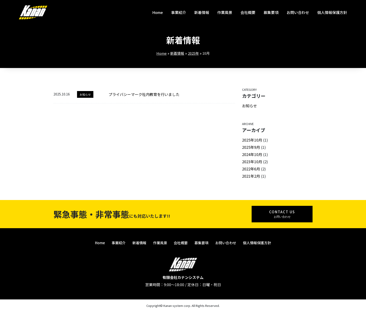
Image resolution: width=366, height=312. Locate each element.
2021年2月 (251, 176)
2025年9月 (251, 147)
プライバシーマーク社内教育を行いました (144, 94)
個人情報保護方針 (332, 12)
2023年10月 (252, 161)
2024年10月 (252, 154)
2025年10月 (252, 140)
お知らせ (85, 94)
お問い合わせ (298, 12)
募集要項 (271, 12)
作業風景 (224, 12)
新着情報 (201, 12)
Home (157, 12)
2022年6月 (251, 169)
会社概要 (247, 12)
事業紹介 (178, 12)
